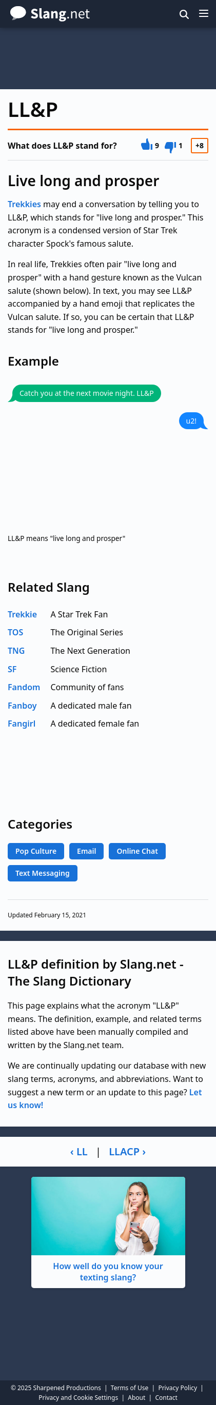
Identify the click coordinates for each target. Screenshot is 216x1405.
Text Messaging (42, 873)
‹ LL (79, 1151)
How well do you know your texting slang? (108, 1230)
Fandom (24, 687)
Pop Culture (35, 851)
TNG (16, 650)
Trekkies (24, 204)
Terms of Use (129, 1387)
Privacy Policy (177, 1387)
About (136, 1397)
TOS (15, 632)
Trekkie (22, 614)
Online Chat (137, 851)
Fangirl (21, 723)
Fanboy (22, 705)
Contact (166, 1397)
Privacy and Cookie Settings (78, 1397)
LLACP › (127, 1151)
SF (12, 669)
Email (86, 851)
